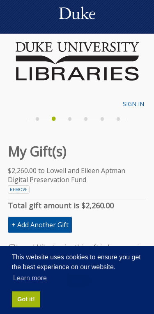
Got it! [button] (25, 299)
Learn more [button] (30, 278)
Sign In (133, 104)
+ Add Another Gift (40, 224)
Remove (19, 189)
